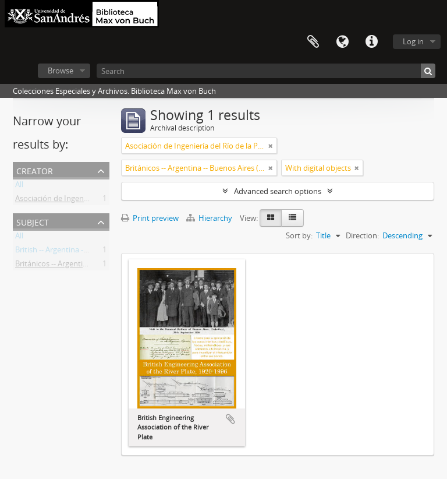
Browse (60, 70)
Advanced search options (277, 191)
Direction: (362, 235)
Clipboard (313, 42)
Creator (34, 170)
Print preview (150, 218)
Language (342, 42)
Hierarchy (210, 218)
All (19, 186)
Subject (32, 221)
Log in (413, 41)
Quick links (371, 42)
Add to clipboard (230, 419)
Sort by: (299, 235)
